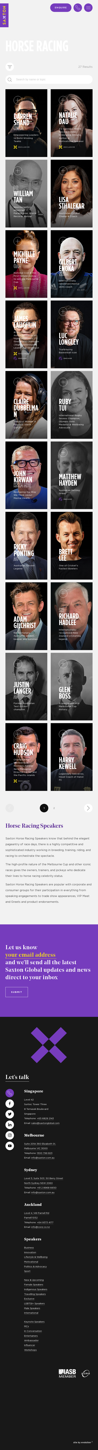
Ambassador (31, 1340)
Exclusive (29, 1298)
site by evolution (83, 1442)
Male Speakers (32, 1308)
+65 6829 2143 (45, 1118)
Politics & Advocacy (35, 1266)
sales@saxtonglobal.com (45, 1123)
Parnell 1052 (31, 1217)
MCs (26, 1326)
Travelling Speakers (35, 1294)
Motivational (31, 1261)
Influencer (29, 1345)
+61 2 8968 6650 (46, 1187)
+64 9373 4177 (45, 1222)
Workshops (30, 1350)
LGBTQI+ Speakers (34, 1303)
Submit (16, 992)
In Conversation (33, 1331)
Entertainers (31, 1336)
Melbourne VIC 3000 (36, 1148)
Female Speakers (33, 1284)
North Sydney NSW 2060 (38, 1183)
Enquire (61, 7)
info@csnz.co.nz (40, 1227)
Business (29, 1247)
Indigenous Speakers (35, 1289)
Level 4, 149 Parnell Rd (36, 1213)
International (31, 1313)
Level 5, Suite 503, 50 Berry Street (43, 1178)
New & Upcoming (34, 1280)
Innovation (30, 1252)
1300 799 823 (44, 1153)
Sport (27, 1271)
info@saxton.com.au (42, 1157)
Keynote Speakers (34, 1321)
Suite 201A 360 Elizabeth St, (40, 1143)
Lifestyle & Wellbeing (35, 1257)
